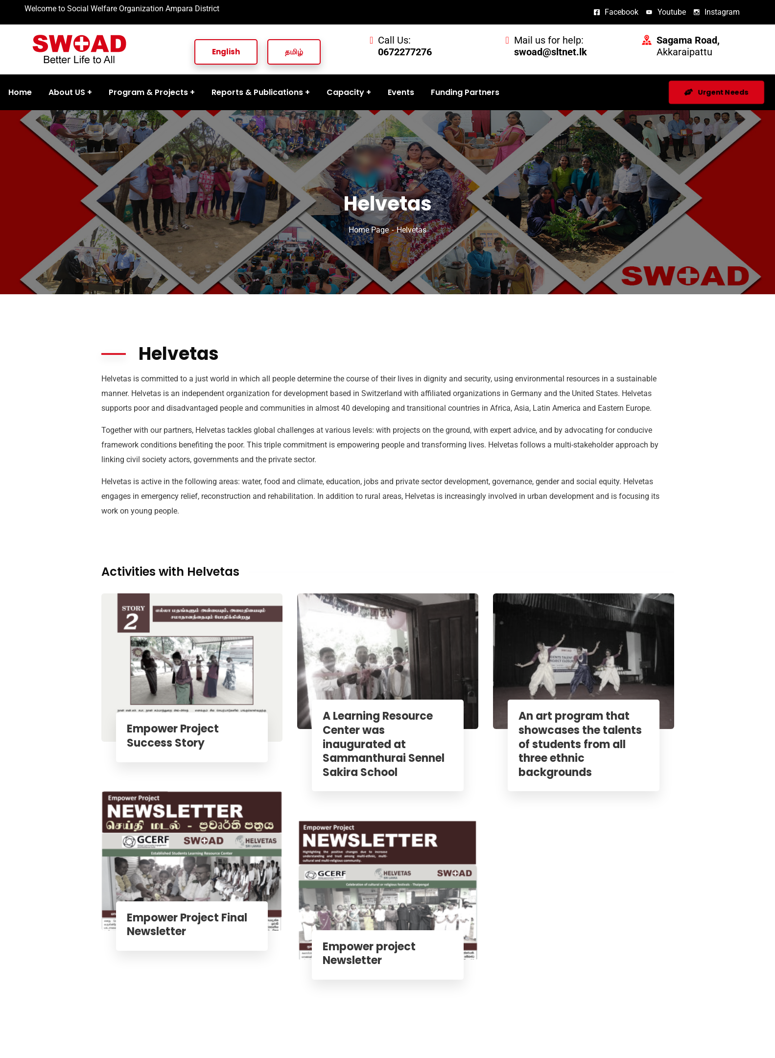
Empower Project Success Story (177, 736)
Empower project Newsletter (373, 954)
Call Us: (405, 46)
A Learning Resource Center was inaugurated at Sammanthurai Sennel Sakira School (387, 744)
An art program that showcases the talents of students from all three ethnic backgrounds (584, 744)
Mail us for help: (550, 46)
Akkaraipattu (688, 46)
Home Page (369, 230)
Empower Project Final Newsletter (191, 925)
